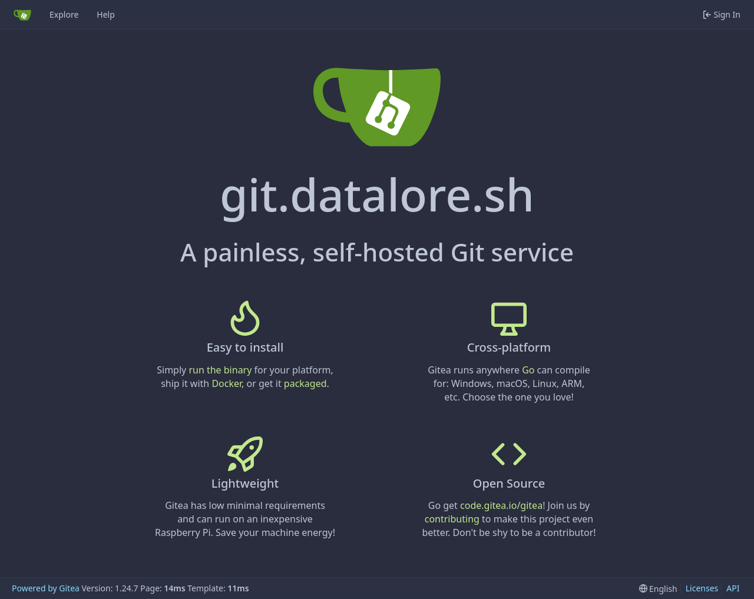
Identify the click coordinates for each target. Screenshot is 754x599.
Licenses (702, 588)
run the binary (220, 369)
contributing (452, 518)
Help (106, 14)
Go (528, 369)
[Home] (22, 14)
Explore (63, 14)
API (732, 588)
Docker (226, 383)
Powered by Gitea (46, 588)
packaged (305, 383)
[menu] (658, 588)
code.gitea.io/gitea (501, 505)
